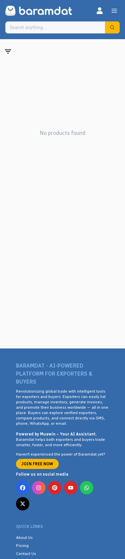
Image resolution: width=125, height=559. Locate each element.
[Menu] (114, 10)
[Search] (112, 27)
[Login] (99, 10)
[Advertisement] (62, 271)
